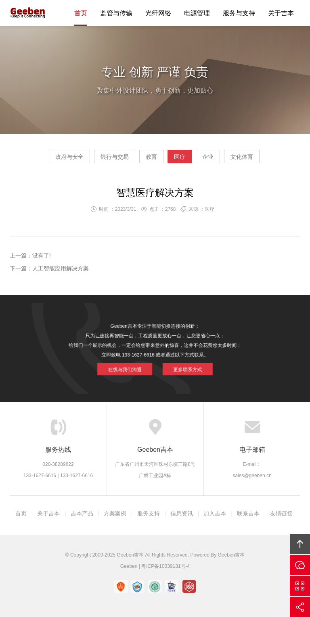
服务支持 (148, 513)
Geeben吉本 (28, 13)
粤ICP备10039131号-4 (165, 566)
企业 (208, 157)
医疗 (179, 157)
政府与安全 (69, 157)
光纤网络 (158, 13)
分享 (300, 607)
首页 (80, 13)
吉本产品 (82, 513)
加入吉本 (214, 513)
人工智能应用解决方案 (60, 268)
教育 (151, 157)
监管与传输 (116, 13)
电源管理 (197, 13)
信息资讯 (181, 513)
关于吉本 (281, 13)
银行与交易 (115, 157)
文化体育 (241, 157)
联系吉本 (248, 513)
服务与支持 (239, 13)
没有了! (41, 255)
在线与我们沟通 (133, 363)
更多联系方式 (178, 363)
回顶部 (300, 544)
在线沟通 (300, 565)
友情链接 (281, 513)
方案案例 (115, 513)
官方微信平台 (300, 586)
